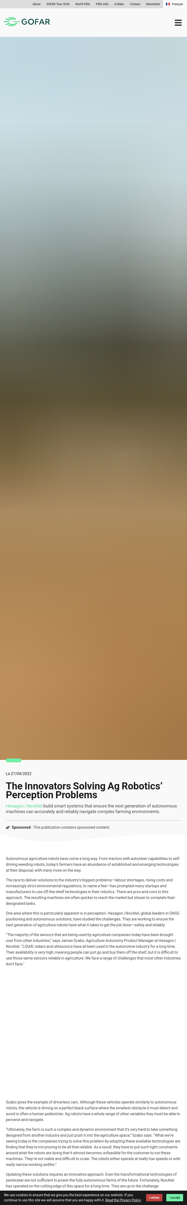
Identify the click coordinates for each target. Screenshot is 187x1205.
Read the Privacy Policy (123, 1200)
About (36, 4)
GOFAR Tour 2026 (57, 4)
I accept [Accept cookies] (174, 1198)
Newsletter (153, 4)
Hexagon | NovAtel (24, 806)
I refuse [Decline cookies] (154, 1198)
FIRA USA (102, 4)
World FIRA (82, 4)
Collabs (119, 4)
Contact (135, 4)
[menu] (178, 23)
